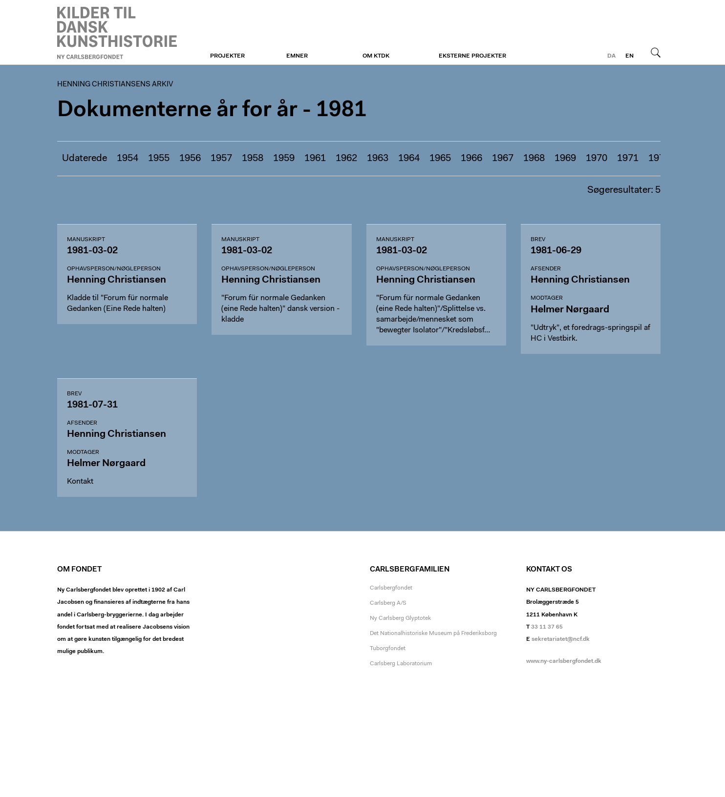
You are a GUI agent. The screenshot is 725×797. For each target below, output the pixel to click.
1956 (190, 158)
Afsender (546, 269)
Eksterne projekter (472, 56)
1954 (127, 158)
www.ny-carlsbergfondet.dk (563, 661)
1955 (159, 158)
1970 (596, 158)
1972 (659, 158)
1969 (565, 158)
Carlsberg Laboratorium (401, 664)
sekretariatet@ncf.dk (561, 639)
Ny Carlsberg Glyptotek (400, 618)
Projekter (227, 56)
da (611, 56)
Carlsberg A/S (388, 603)
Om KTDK (375, 56)
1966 (471, 158)
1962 (346, 158)
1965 (440, 158)
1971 (628, 158)
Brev (538, 240)
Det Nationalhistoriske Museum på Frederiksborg (433, 633)
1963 (377, 158)
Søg (655, 52)
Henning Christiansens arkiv (117, 32)
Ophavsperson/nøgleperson (114, 269)
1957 (221, 158)
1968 (534, 158)
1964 (409, 158)
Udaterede (84, 158)
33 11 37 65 (547, 627)
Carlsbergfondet (391, 588)
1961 (315, 158)
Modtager (547, 298)
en (629, 56)
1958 (252, 158)
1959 (284, 158)
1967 (502, 158)
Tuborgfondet (387, 649)
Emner (297, 56)
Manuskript (86, 240)
